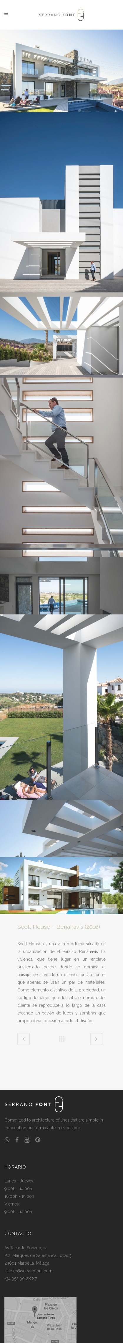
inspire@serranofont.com (28, 1270)
